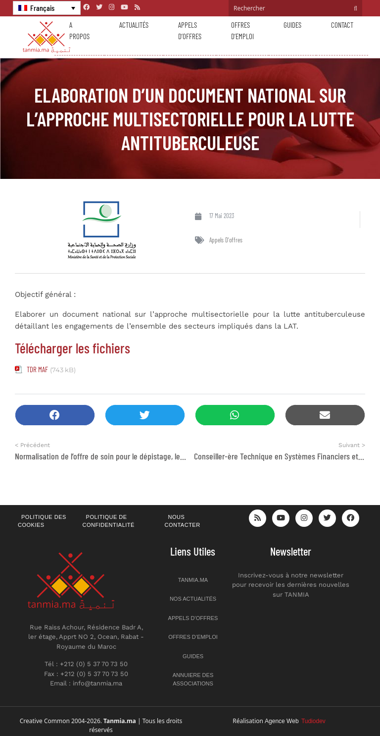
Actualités (133, 24)
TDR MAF (37, 369)
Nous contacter (182, 521)
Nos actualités (193, 599)
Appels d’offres (189, 30)
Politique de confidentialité (109, 521)
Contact (342, 24)
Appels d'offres (225, 240)
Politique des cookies (42, 521)
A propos (79, 30)
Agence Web (295, 721)
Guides (292, 24)
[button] (55, 415)
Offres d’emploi (242, 30)
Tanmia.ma (193, 580)
